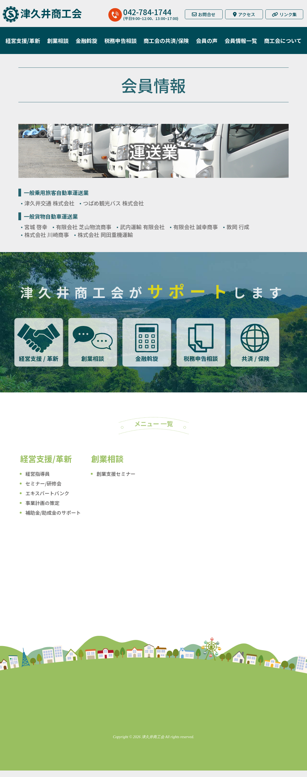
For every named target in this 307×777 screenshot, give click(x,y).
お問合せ (203, 14)
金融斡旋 (86, 41)
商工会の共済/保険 (166, 41)
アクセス (244, 14)
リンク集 (284, 14)
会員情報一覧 (241, 41)
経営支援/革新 (22, 41)
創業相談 (58, 41)
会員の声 (207, 41)
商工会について (283, 41)
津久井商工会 (51, 13)
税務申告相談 (120, 41)
